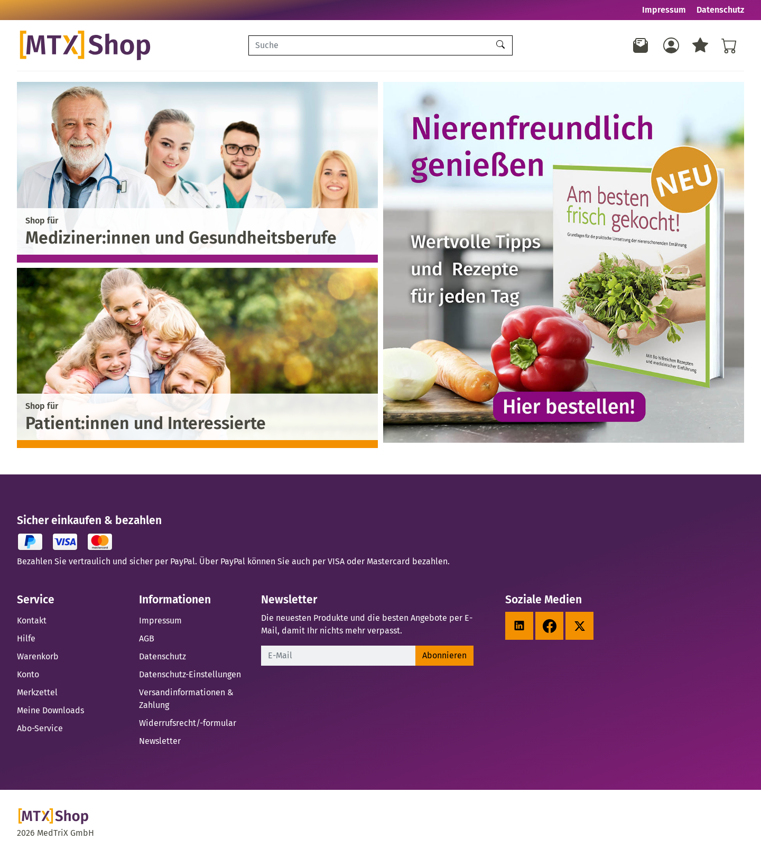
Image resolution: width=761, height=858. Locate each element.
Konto (28, 674)
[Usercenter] (671, 45)
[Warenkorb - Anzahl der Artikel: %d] (729, 45)
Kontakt (32, 620)
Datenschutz (720, 10)
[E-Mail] (338, 656)
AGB (146, 638)
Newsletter (160, 741)
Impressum (664, 10)
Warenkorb (38, 656)
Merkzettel (37, 692)
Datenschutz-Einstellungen (190, 674)
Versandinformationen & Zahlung (186, 698)
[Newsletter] (641, 45)
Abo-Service (40, 728)
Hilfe (26, 638)
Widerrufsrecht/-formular (187, 723)
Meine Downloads (50, 710)
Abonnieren (444, 655)
